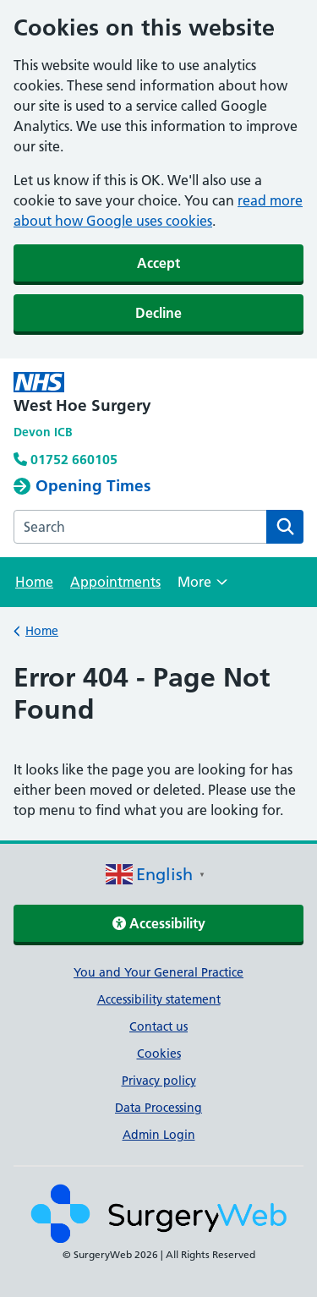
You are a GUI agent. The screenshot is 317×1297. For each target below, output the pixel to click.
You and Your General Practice (158, 972)
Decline (158, 312)
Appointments (115, 581)
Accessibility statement (159, 999)
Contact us (158, 1026)
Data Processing (158, 1107)
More (202, 587)
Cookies (159, 1053)
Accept (158, 262)
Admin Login (159, 1134)
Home (34, 581)
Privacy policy (159, 1080)
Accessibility (158, 923)
